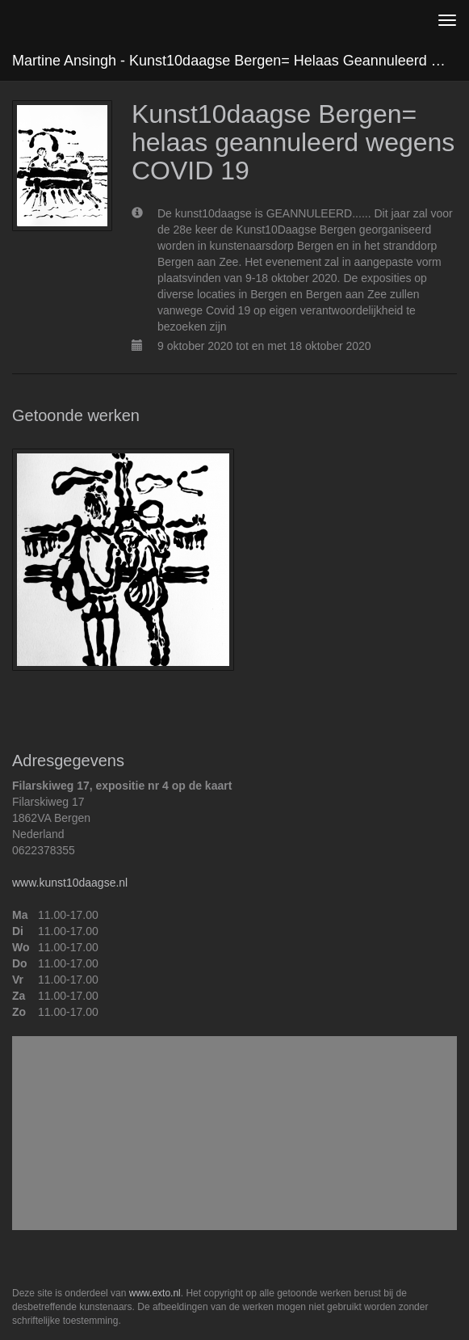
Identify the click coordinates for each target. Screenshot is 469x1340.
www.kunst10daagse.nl (70, 882)
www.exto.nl (155, 1293)
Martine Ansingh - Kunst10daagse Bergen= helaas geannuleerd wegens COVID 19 (240, 61)
